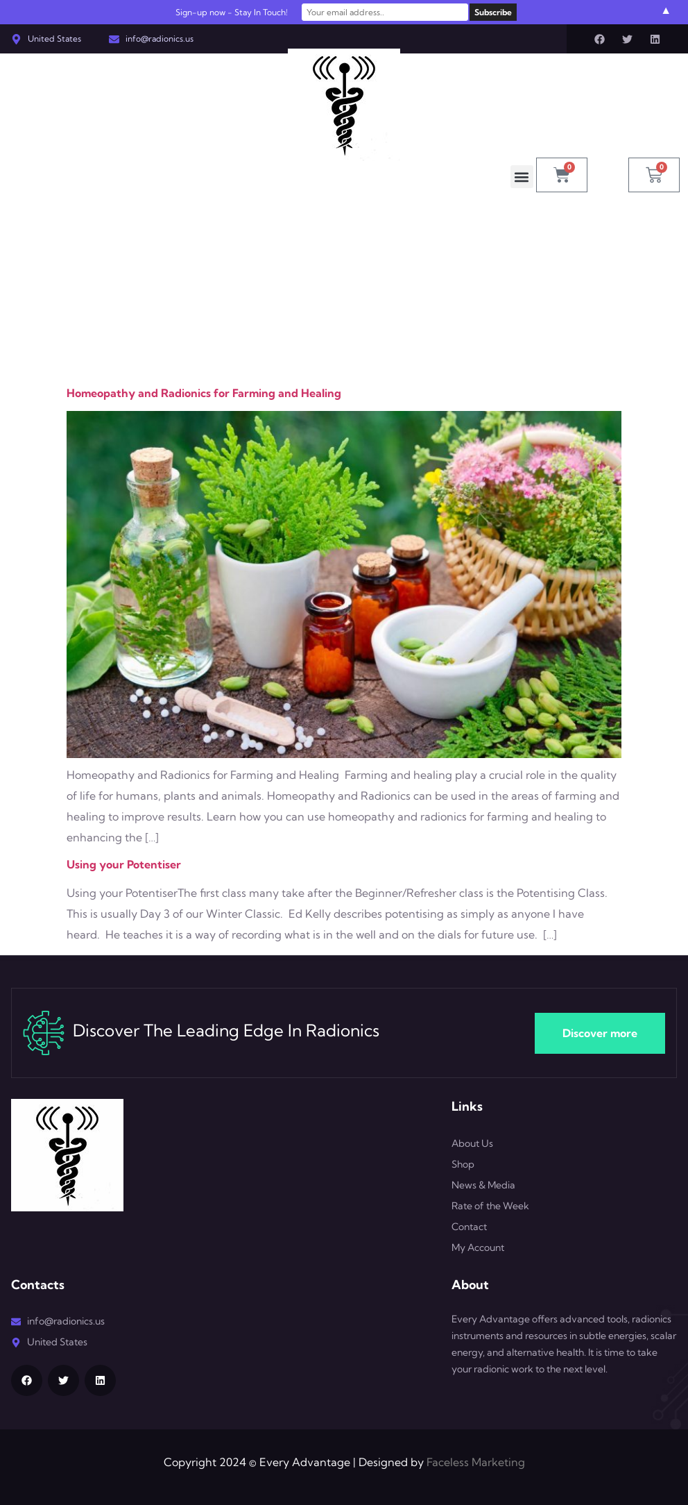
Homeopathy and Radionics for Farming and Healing (204, 393)
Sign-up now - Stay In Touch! (231, 12)
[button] (521, 176)
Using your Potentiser (124, 864)
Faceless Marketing (476, 1462)
